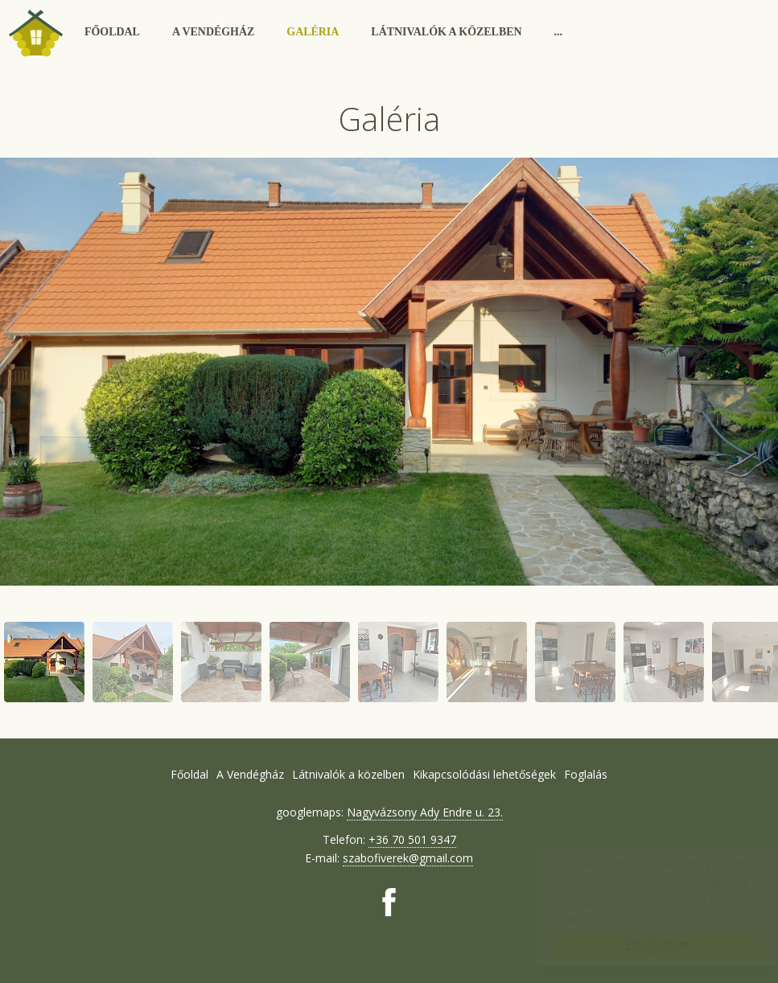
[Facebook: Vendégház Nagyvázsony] (389, 902)
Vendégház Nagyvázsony (35, 32)
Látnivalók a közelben (446, 32)
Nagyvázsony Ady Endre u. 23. (425, 812)
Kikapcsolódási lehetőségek (484, 774)
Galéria (312, 32)
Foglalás (585, 774)
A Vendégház (213, 32)
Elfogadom (641, 945)
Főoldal (112, 32)
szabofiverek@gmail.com (408, 858)
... (558, 32)
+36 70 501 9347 (412, 839)
